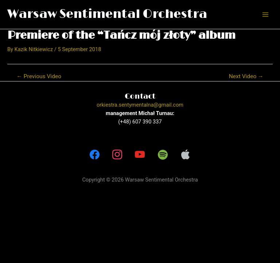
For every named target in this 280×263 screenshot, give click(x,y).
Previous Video (38, 77)
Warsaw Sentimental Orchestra (107, 14)
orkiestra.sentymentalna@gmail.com (140, 105)
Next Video (246, 77)
